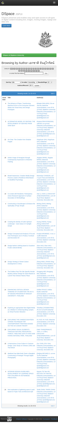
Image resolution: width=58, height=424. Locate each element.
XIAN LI (44, 194)
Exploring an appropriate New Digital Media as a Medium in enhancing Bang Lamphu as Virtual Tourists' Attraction (21, 310)
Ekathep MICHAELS (43, 353)
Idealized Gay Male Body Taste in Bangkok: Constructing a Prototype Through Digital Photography (21, 355)
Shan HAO (40, 245)
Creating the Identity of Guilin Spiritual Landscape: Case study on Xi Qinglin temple (20, 224)
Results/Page (42, 82)
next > (53, 93)
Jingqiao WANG (42, 157)
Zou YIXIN (40, 343)
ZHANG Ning (49, 261)
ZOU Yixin (47, 343)
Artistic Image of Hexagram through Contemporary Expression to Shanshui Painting (20, 160)
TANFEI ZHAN (50, 389)
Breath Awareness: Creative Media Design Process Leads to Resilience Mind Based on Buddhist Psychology (21, 178)
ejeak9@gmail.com (43, 115)
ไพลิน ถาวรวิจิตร (42, 331)
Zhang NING (41, 261)
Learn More (6, 25)
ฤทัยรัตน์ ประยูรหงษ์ (43, 123)
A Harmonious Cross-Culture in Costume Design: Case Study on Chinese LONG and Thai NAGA (21, 345)
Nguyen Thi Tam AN (43, 371)
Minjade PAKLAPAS (43, 103)
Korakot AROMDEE (43, 234)
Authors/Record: (23, 85)
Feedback (54, 419)
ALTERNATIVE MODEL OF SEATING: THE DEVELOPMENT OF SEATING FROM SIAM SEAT (21, 123)
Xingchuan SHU (42, 139)
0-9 (11, 68)
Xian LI (39, 194)
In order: (25, 82)
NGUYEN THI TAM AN (44, 373)
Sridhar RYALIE (42, 289)
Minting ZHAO (41, 203)
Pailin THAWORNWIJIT (44, 329)
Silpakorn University (49, 109)
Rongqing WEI (41, 271)
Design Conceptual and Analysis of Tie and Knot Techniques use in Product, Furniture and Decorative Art (21, 236)
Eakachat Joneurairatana (45, 111)
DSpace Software (21, 419)
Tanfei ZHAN (41, 389)
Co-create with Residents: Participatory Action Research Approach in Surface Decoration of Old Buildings (20, 196)
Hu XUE (39, 319)
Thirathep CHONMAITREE (45, 308)
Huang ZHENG (41, 222)
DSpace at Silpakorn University (13, 55)
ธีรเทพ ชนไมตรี (42, 310)
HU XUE (45, 319)
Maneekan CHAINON (43, 176)
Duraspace (46, 419)
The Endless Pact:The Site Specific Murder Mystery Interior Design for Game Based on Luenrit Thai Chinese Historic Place (21, 273)
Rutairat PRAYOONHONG (45, 121)
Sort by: (8, 82)
